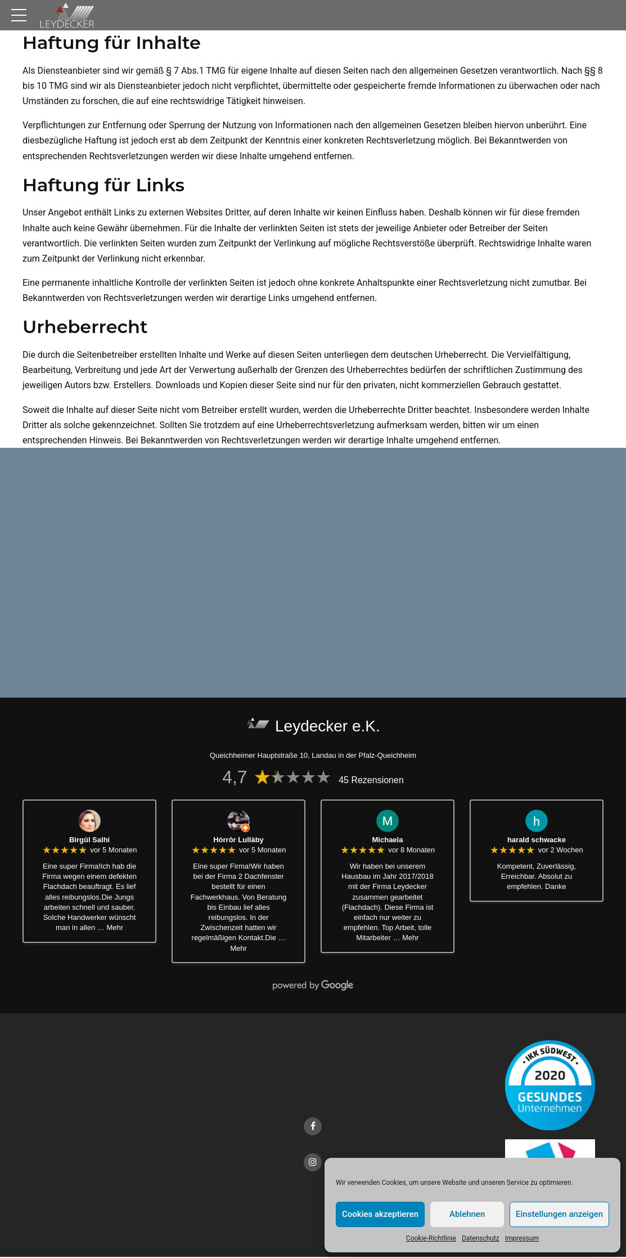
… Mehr (110, 928)
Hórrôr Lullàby (238, 841)
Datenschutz (480, 1238)
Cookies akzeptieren (380, 1214)
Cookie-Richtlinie (431, 1238)
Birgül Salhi (89, 841)
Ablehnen (467, 1214)
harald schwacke (536, 841)
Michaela (387, 841)
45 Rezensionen (371, 781)
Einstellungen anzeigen (559, 1214)
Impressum (522, 1238)
